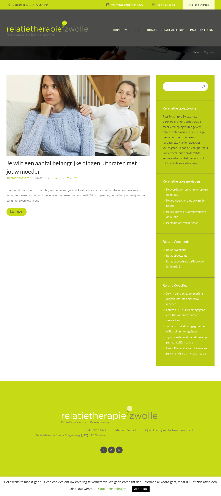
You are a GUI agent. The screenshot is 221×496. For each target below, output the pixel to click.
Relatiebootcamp (177, 256)
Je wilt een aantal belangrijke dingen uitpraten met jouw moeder (184, 299)
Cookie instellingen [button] (112, 489)
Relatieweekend (176, 250)
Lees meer (18, 212)
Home (117, 30)
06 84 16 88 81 (166, 4)
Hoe (137, 30)
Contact (151, 30)
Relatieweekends (173, 30)
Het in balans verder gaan (182, 223)
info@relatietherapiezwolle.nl (127, 4)
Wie (127, 30)
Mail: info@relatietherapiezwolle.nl (170, 431)
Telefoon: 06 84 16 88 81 (131, 431)
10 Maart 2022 (40, 178)
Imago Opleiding (201, 30)
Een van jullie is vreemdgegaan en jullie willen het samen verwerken (185, 316)
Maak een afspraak (198, 4)
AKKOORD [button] (140, 489)
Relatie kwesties (19, 178)
